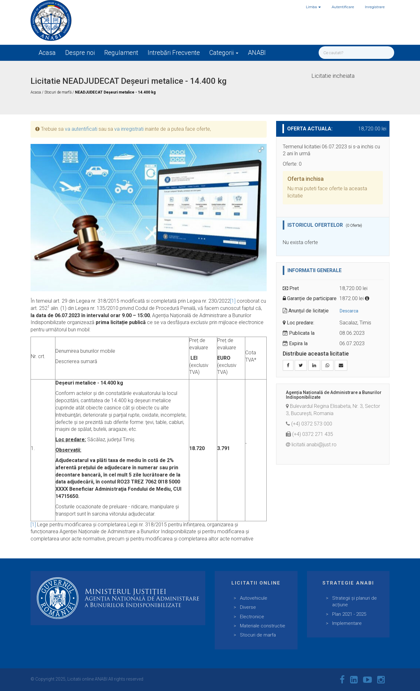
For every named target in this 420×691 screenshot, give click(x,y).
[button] (261, 150)
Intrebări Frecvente (174, 52)
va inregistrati (129, 129)
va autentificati (81, 129)
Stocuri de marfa (258, 635)
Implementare (347, 623)
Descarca (349, 310)
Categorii (223, 52)
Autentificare (343, 7)
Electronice (252, 617)
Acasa (47, 52)
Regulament (121, 52)
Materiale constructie (262, 626)
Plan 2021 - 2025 (349, 614)
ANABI (257, 52)
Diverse (248, 607)
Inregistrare (375, 7)
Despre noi (80, 52)
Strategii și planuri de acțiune (354, 601)
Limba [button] (313, 7)
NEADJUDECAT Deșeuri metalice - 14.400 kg (115, 92)
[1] (233, 301)
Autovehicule (253, 598)
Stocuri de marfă (58, 92)
